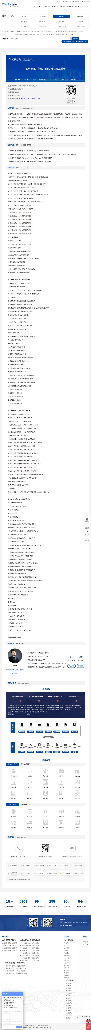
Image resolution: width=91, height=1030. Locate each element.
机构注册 (86, 1)
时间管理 (66, 977)
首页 (34, 6)
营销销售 (69, 985)
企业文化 (17, 31)
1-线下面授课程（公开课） (10, 943)
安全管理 (80, 21)
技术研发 (69, 983)
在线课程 (62, 6)
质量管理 (61, 21)
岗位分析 (66, 953)
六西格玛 (69, 1013)
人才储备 (66, 970)
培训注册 (67, 1)
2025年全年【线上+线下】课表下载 (75, 41)
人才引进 (66, 958)
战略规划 (66, 948)
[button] (8, 704)
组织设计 (66, 950)
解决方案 (55, 6)
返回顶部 (87, 539)
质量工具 (69, 1010)
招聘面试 (39, 34)
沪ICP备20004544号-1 (43, 1025)
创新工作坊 (80, 26)
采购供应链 (42, 26)
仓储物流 (69, 993)
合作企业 (85, 944)
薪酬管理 (45, 34)
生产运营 (24, 21)
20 (71, 657)
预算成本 (69, 1018)
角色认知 (66, 943)
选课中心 (40, 6)
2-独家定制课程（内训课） (10, 945)
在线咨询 (87, 520)
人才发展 (70, 34)
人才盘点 (66, 965)
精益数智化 (42, 21)
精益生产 (69, 990)
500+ (81, 657)
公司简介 (85, 942)
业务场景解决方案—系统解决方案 (15, 963)
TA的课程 (71, 666)
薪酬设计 (66, 975)
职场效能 (43, 16)
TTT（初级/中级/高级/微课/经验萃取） (65, 31)
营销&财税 (80, 16)
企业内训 (47, 6)
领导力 (24, 16)
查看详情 (80, 666)
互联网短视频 (61, 26)
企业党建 (30, 31)
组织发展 (64, 34)
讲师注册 (77, 1)
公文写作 (24, 31)
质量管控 (69, 988)
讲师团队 (70, 6)
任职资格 (66, 955)
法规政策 (69, 1005)
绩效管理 (51, 34)
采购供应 (69, 995)
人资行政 (61, 16)
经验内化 (66, 963)
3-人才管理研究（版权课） (10, 948)
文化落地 (66, 973)
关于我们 (85, 6)
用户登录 (57, 1)
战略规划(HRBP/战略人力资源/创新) (25, 34)
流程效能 (69, 1003)
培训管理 (58, 34)
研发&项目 (24, 26)
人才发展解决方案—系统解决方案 (30, 940)
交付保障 (69, 1008)
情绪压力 (66, 968)
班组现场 (69, 1000)
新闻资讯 (77, 6)
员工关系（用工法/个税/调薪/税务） (44, 31)
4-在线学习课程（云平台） (10, 950)
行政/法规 (80, 31)
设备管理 (69, 998)
